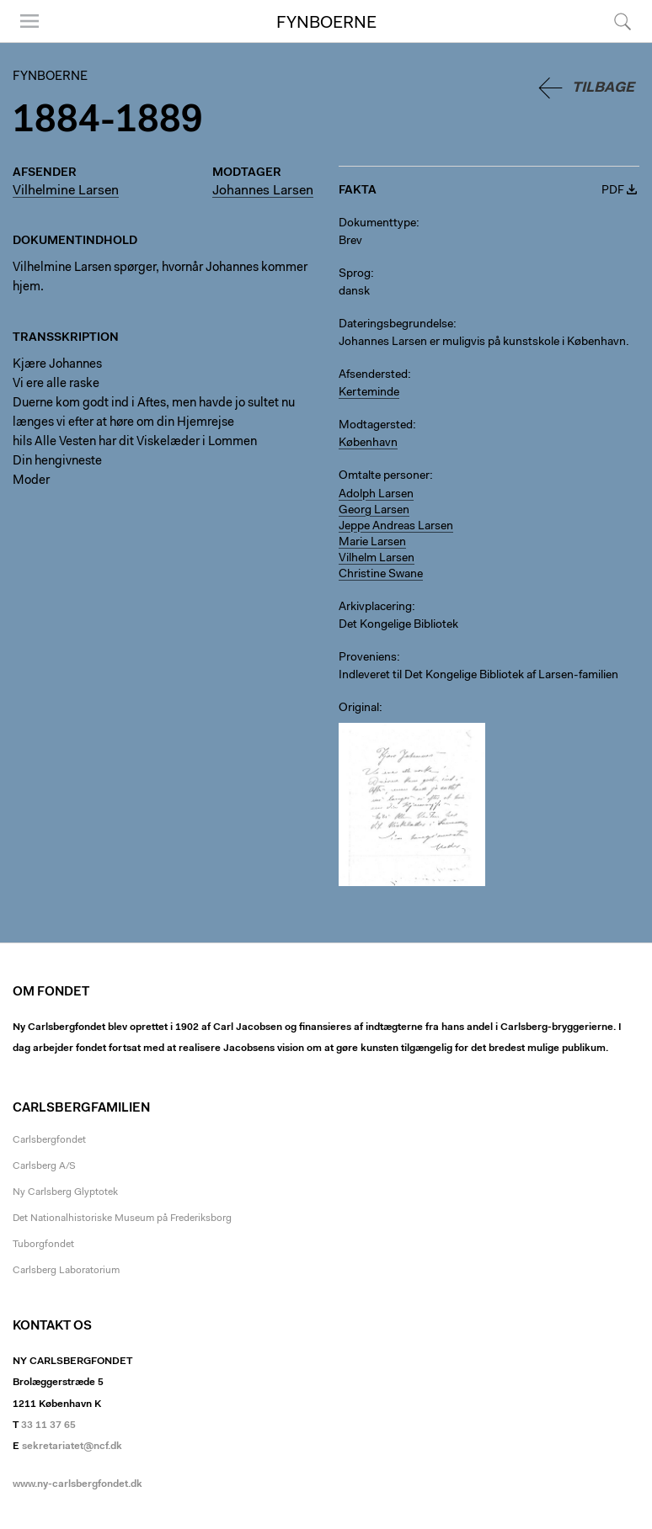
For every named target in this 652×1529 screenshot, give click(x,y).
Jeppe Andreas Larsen (396, 527)
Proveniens (368, 658)
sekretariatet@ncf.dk (72, 1446)
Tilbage (603, 88)
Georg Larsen (374, 511)
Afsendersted (373, 375)
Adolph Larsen (376, 495)
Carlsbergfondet (49, 1140)
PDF (612, 191)
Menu (29, 21)
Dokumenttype (377, 224)
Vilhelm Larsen (376, 559)
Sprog (355, 274)
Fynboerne (326, 23)
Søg (622, 21)
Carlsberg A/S (44, 1166)
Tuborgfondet (43, 1245)
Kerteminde (369, 393)
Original (359, 708)
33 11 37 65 (48, 1425)
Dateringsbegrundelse (396, 325)
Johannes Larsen (262, 191)
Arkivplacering (375, 607)
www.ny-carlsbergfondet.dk (77, 1484)
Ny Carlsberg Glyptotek (65, 1192)
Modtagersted (376, 426)
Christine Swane (381, 575)
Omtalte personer (384, 476)
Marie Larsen (372, 543)
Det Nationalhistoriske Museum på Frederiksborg (122, 1218)
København (368, 443)
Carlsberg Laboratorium (66, 1271)
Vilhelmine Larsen (66, 191)
